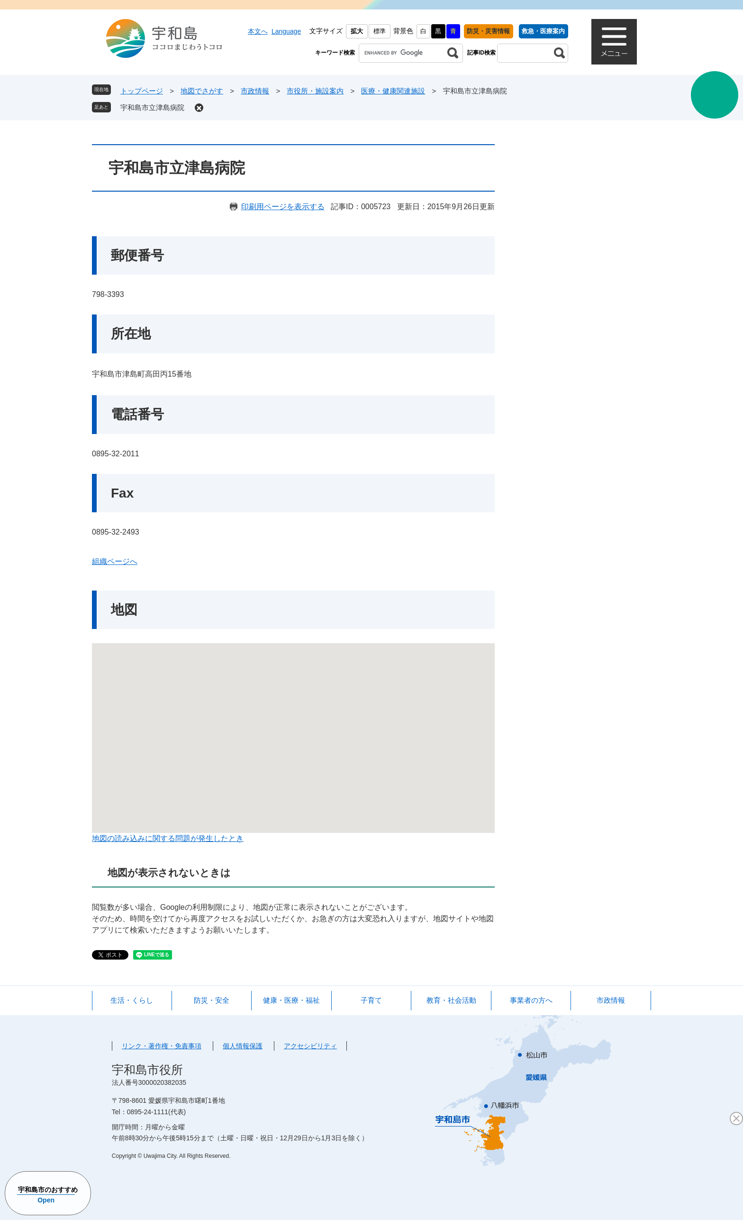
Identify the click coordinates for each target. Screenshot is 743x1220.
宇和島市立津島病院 (152, 107)
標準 (379, 31)
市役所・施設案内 (315, 91)
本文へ (258, 31)
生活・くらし (131, 1000)
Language (286, 31)
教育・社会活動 (451, 1000)
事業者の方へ (531, 1000)
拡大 (357, 31)
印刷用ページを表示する (283, 207)
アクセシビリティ (310, 1046)
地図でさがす (202, 91)
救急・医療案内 (543, 31)
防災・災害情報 (488, 31)
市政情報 (255, 91)
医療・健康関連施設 (393, 91)
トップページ (141, 91)
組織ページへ (114, 561)
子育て (371, 1000)
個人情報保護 (243, 1046)
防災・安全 (211, 1000)
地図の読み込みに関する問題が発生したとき (168, 838)
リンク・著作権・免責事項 (161, 1046)
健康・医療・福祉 (291, 1000)
